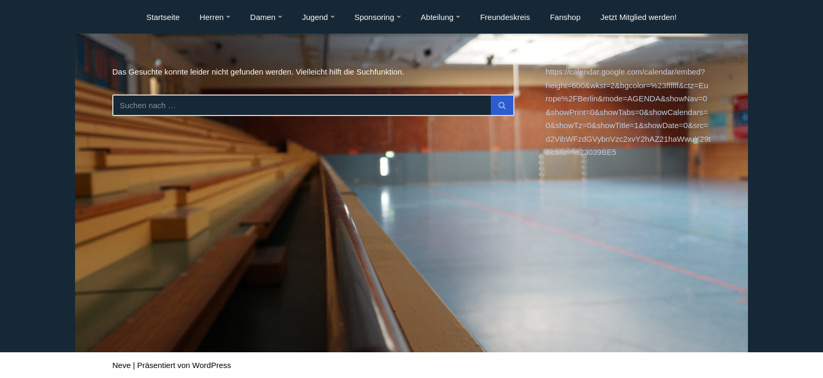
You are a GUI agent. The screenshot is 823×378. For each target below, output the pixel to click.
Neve (121, 365)
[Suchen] (301, 105)
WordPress (211, 365)
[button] (228, 17)
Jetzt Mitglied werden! (638, 17)
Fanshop (565, 17)
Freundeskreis (505, 17)
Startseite (163, 17)
